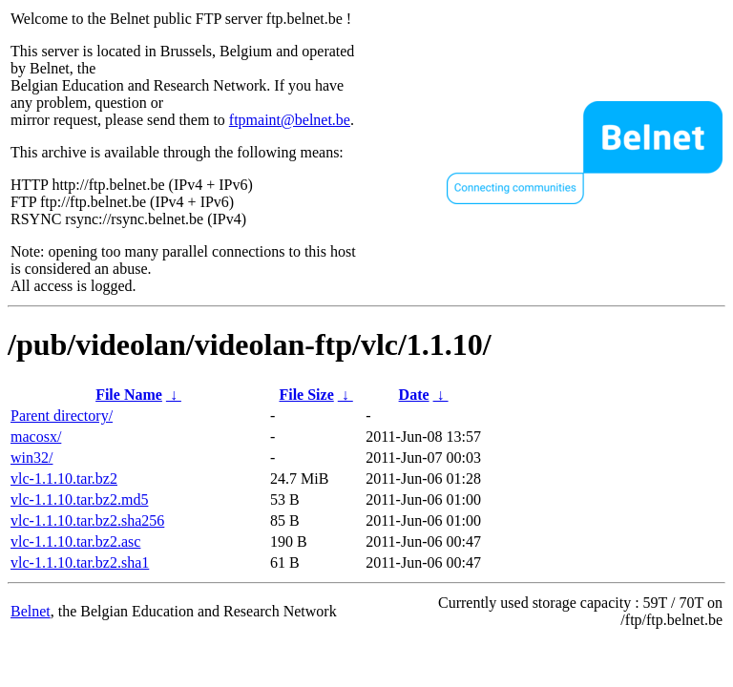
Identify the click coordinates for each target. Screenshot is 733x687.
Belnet (30, 611)
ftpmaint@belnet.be (289, 120)
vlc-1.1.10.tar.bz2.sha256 (87, 520)
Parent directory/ (61, 415)
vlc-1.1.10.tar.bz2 (63, 478)
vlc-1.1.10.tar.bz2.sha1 (79, 562)
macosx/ (35, 436)
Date (414, 394)
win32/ (31, 457)
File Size (306, 394)
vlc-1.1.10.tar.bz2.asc (75, 541)
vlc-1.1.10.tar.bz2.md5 (79, 499)
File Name (128, 394)
